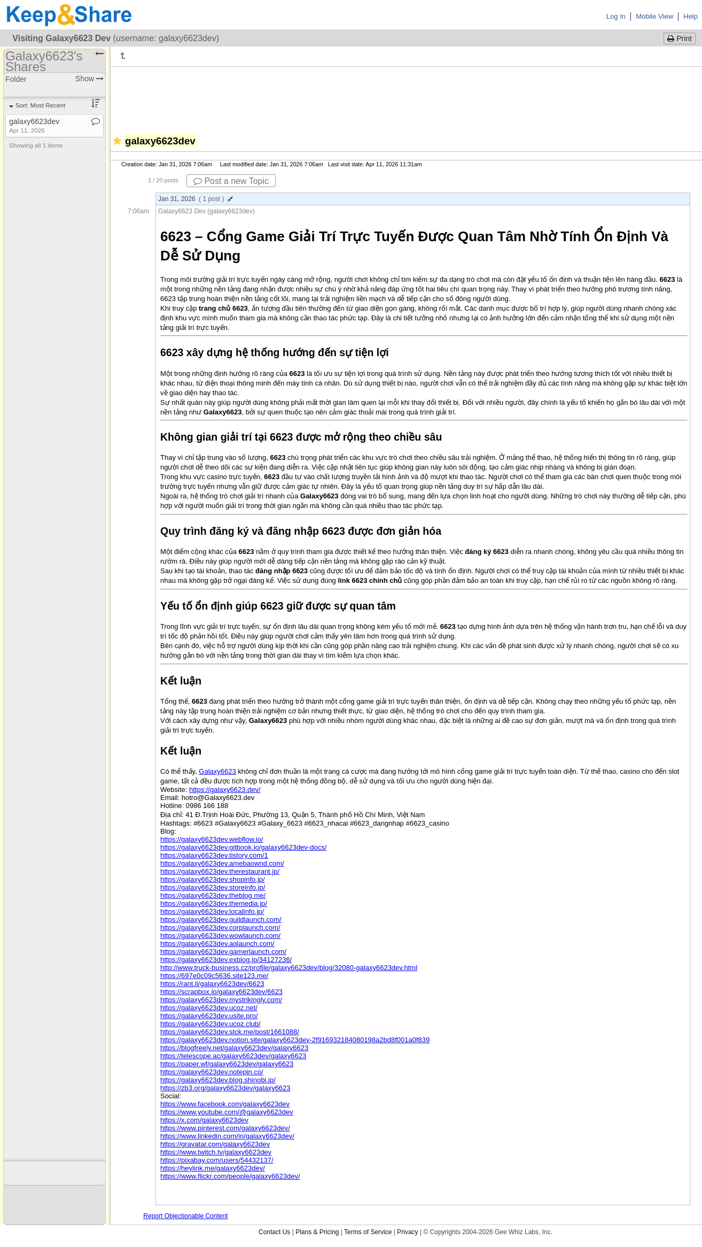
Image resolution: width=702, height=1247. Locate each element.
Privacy (407, 1232)
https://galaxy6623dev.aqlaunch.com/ (217, 944)
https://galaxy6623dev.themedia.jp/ (213, 903)
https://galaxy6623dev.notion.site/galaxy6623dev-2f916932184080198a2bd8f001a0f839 (295, 1040)
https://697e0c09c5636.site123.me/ (214, 976)
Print (679, 38)
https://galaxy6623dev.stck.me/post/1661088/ (229, 1032)
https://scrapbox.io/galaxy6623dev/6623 (221, 992)
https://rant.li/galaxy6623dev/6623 (212, 984)
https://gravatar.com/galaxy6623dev (215, 1144)
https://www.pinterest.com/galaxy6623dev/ (225, 1128)
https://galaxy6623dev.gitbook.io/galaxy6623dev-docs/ (243, 847)
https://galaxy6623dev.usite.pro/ (209, 1016)
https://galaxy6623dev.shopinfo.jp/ (212, 879)
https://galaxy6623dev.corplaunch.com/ (220, 927)
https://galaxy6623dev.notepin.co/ (211, 1072)
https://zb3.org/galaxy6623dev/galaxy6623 (225, 1088)
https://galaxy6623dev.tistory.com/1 (214, 855)
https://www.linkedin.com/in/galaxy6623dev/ (227, 1136)
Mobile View (654, 16)
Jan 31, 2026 (195, 199)
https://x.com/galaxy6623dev (204, 1120)
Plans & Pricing (317, 1232)
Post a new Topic (231, 181)
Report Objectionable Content (185, 1216)
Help (690, 16)
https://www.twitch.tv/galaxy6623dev (215, 1152)
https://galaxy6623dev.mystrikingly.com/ (221, 1000)
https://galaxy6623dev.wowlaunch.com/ (220, 936)
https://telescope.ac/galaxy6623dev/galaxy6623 (233, 1056)
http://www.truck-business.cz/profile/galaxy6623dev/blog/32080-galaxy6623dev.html (288, 968)
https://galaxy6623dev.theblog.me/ (213, 895)
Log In (616, 16)
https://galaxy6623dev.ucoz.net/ (209, 1008)
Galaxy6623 (217, 771)
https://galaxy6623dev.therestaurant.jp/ (219, 871)
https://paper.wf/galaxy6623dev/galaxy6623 (226, 1064)
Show (89, 78)
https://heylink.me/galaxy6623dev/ (212, 1168)
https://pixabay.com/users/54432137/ (217, 1160)
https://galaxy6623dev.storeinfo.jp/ (212, 887)
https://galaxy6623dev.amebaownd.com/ (222, 863)
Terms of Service (368, 1232)
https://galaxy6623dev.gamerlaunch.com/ (223, 952)
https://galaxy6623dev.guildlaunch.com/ (221, 919)
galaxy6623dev (34, 125)
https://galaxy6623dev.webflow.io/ (211, 839)
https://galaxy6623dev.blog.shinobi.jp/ (218, 1080)
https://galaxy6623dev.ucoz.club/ (210, 1024)
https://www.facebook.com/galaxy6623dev (225, 1104)
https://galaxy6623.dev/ (225, 790)
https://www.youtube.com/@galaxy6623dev (226, 1112)
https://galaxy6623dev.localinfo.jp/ (212, 911)
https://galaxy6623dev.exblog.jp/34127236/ (226, 960)
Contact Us (274, 1232)
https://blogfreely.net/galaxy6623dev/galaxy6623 (234, 1048)
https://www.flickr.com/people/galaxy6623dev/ (230, 1176)
